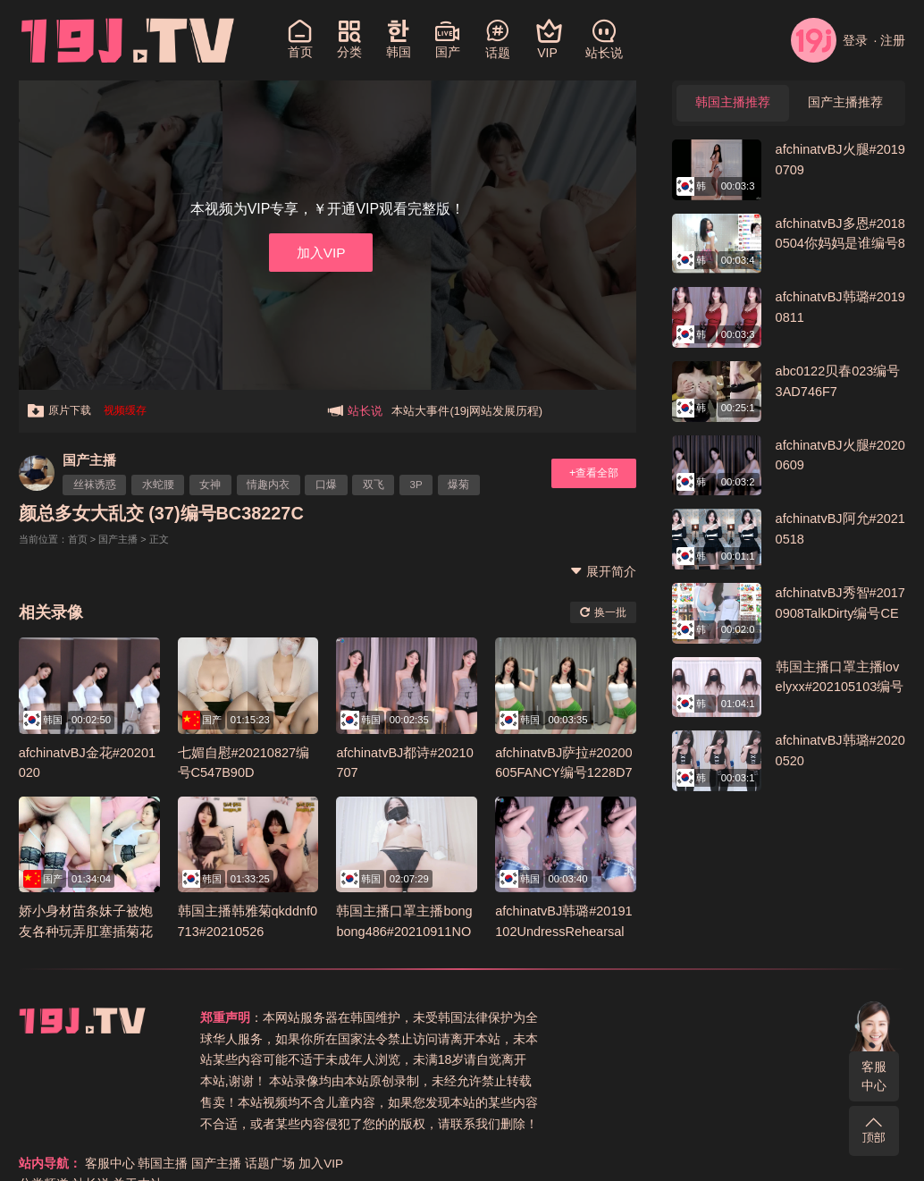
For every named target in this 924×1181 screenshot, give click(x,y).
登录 (829, 40)
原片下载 (61, 411)
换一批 (603, 611)
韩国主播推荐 (732, 104)
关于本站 (686, 1038)
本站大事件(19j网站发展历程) (466, 411)
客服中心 (873, 1075)
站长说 (640, 1038)
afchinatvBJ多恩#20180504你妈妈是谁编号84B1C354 (839, 244)
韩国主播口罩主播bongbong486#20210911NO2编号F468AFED (405, 929)
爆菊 (465, 484)
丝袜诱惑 (95, 484)
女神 (212, 484)
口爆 (329, 484)
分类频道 (592, 1038)
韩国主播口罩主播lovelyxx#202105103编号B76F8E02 (838, 687)
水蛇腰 (159, 484)
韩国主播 (711, 1016)
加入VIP (321, 251)
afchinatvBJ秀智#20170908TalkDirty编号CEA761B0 (839, 613)
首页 (78, 539)
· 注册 (890, 40)
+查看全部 (591, 472)
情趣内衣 (271, 484)
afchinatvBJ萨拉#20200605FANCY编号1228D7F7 (565, 771)
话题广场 (819, 1016)
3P (422, 484)
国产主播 (90, 460)
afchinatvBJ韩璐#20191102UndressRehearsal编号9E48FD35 (565, 929)
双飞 (378, 484)
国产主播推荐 (845, 104)
